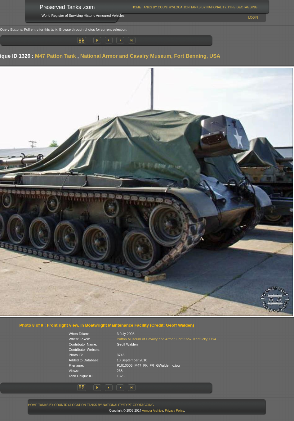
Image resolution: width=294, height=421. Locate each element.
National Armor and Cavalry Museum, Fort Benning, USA (150, 56)
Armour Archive (152, 410)
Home (136, 7)
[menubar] (194, 7)
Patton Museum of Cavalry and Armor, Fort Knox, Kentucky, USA (166, 339)
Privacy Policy (174, 410)
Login (253, 17)
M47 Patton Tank (55, 56)
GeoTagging (246, 7)
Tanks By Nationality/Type (212, 7)
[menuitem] (136, 7)
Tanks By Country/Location (166, 7)
